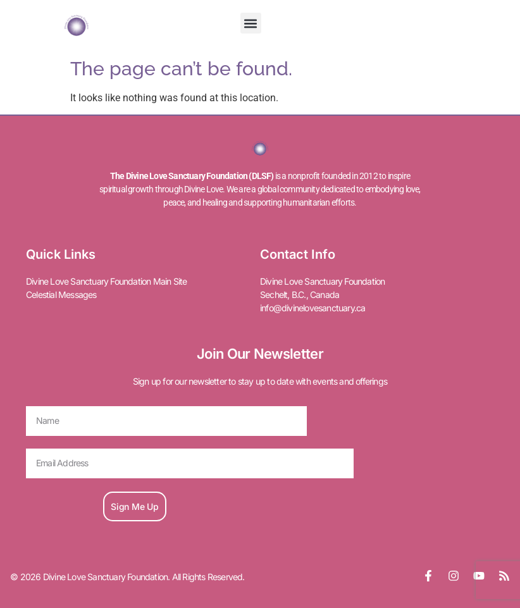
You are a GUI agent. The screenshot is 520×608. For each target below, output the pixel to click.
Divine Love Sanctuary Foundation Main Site (106, 281)
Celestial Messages (61, 294)
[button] (250, 23)
